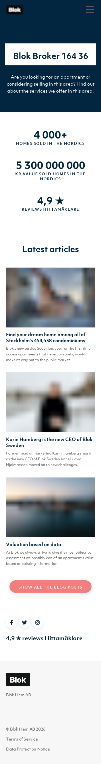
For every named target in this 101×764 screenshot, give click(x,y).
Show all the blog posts (50, 587)
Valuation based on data (33, 544)
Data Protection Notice (28, 749)
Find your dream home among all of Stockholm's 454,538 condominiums (46, 337)
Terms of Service (22, 739)
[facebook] (11, 622)
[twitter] (24, 622)
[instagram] (37, 622)
